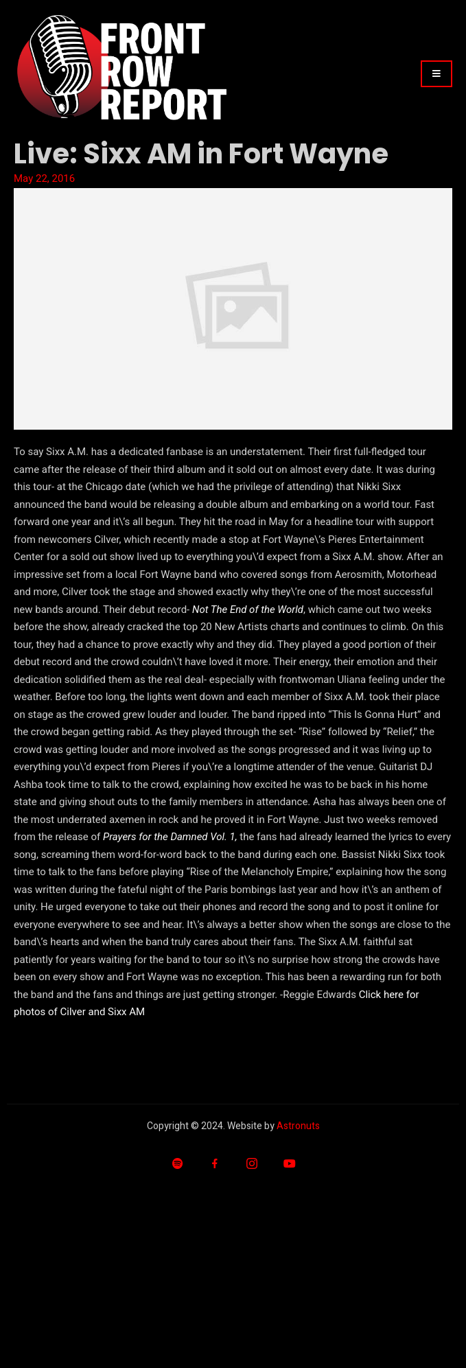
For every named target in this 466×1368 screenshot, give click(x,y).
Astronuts (298, 1126)
